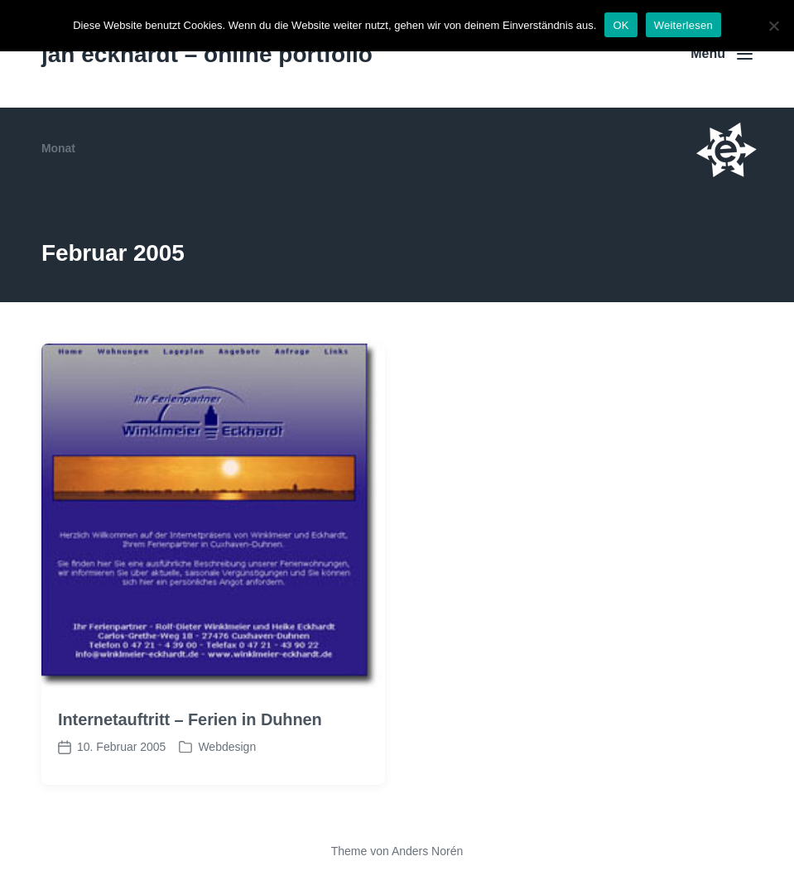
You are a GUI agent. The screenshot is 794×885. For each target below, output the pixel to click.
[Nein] (773, 25)
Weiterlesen (683, 25)
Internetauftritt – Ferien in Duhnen (190, 719)
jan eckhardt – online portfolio (207, 54)
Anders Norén (427, 851)
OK (620, 25)
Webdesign (227, 746)
